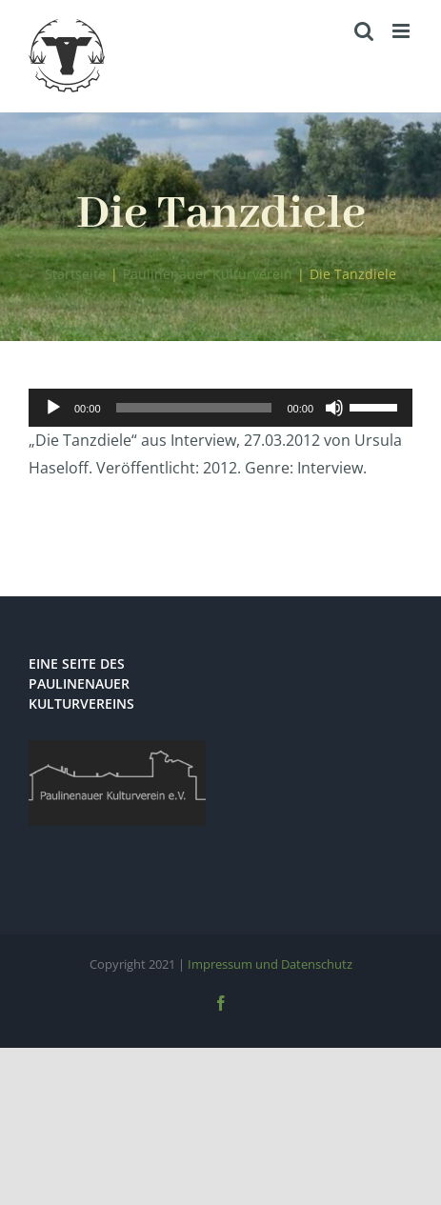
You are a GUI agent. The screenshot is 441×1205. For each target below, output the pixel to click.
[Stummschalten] (334, 407)
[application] (220, 408)
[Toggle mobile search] (363, 31)
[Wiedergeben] (53, 407)
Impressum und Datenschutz (270, 964)
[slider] (194, 407)
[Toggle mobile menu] (402, 31)
